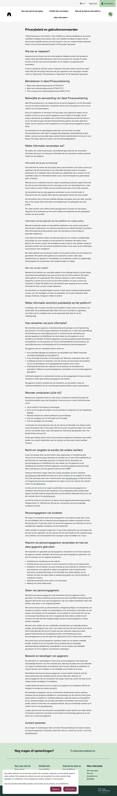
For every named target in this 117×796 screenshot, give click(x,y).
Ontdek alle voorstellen (58, 11)
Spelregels (90, 779)
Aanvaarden (70, 789)
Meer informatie (61, 17)
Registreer (93, 3)
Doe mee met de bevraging (32, 11)
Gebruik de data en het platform (88, 11)
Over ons (90, 773)
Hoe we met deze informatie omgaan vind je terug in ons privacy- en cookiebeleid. (36, 783)
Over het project (92, 771)
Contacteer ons (92, 776)
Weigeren (55, 789)
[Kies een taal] (82, 3)
